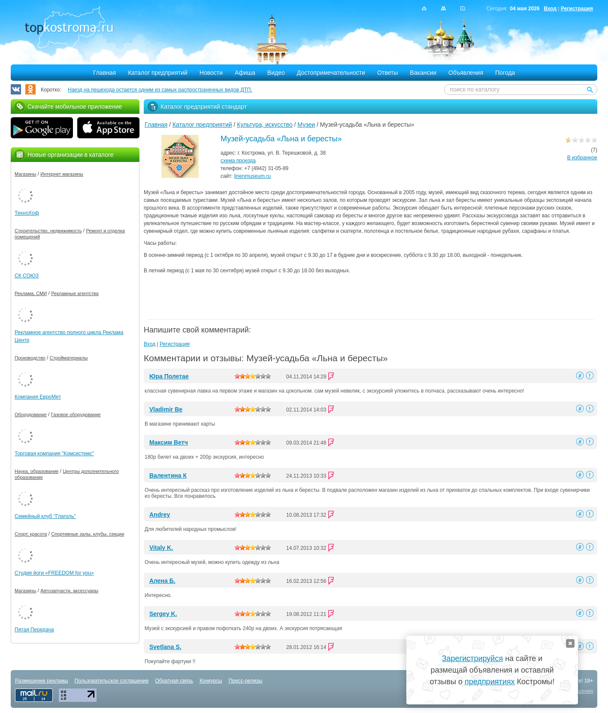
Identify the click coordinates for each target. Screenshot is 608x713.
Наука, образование (36, 471)
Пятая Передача (34, 630)
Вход (550, 9)
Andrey (159, 514)
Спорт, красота (31, 533)
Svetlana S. (165, 646)
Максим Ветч (168, 442)
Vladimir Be (165, 409)
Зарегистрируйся (472, 658)
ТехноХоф (27, 213)
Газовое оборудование (76, 414)
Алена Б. (162, 580)
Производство (30, 357)
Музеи (306, 124)
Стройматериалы (69, 357)
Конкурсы (211, 681)
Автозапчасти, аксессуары (69, 590)
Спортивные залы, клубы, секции (87, 533)
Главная (104, 72)
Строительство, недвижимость (48, 230)
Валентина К (168, 475)
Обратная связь (174, 681)
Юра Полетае (169, 376)
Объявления (465, 72)
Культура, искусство (264, 124)
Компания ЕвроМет (38, 397)
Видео (276, 72)
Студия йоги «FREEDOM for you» (54, 573)
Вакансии (423, 72)
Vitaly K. (161, 547)
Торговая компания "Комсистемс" (54, 454)
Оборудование (31, 414)
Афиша (245, 72)
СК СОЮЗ (27, 276)
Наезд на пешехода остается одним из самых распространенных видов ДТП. (160, 90)
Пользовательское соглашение (112, 681)
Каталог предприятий (158, 72)
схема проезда (238, 161)
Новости (211, 72)
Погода (505, 72)
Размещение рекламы (41, 681)
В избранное (582, 158)
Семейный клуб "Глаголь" (45, 516)
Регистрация (577, 9)
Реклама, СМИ (31, 293)
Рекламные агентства (75, 293)
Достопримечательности (331, 72)
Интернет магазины (61, 174)
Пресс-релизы (246, 681)
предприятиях (489, 681)
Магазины (25, 174)
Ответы (387, 72)
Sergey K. (163, 613)
